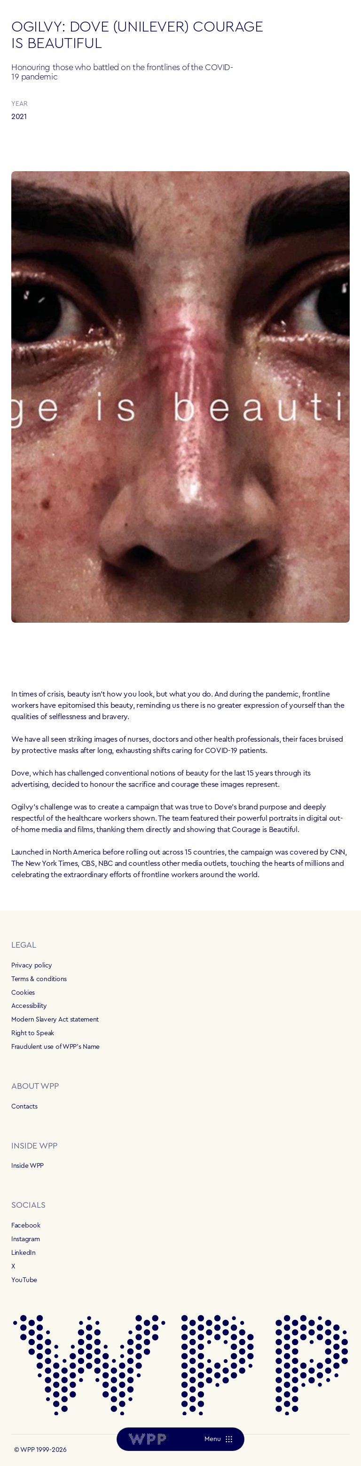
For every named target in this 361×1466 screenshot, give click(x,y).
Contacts (24, 1106)
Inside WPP (27, 1166)
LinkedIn (23, 1253)
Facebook (25, 1225)
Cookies (23, 993)
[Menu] (218, 1439)
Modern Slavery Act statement (55, 1019)
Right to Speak (32, 1033)
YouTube (24, 1280)
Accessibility (29, 1006)
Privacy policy (31, 965)
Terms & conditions (39, 979)
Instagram (25, 1239)
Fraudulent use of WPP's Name (55, 1047)
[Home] (147, 1439)
